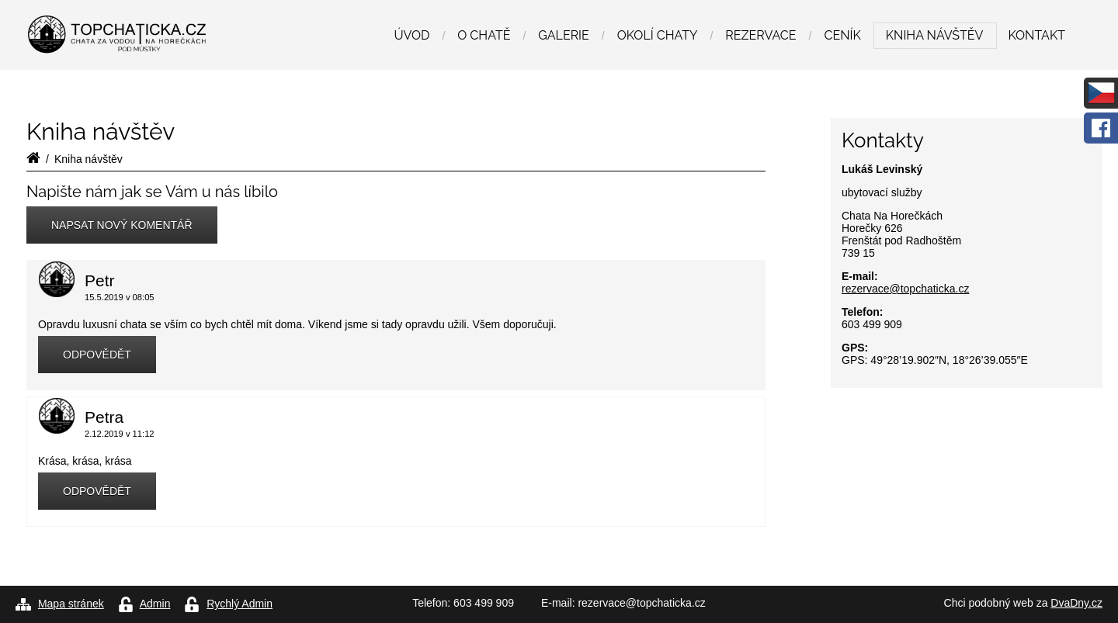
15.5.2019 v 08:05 (120, 297)
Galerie (563, 35)
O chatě (483, 35)
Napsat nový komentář (122, 225)
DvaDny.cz (1076, 603)
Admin (155, 603)
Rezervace (760, 35)
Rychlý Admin (240, 603)
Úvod (411, 35)
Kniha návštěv (935, 35)
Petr (100, 280)
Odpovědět (97, 354)
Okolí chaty (657, 35)
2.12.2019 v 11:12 (120, 433)
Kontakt (1036, 35)
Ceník (842, 35)
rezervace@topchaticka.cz (905, 288)
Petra (104, 417)
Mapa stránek (71, 603)
